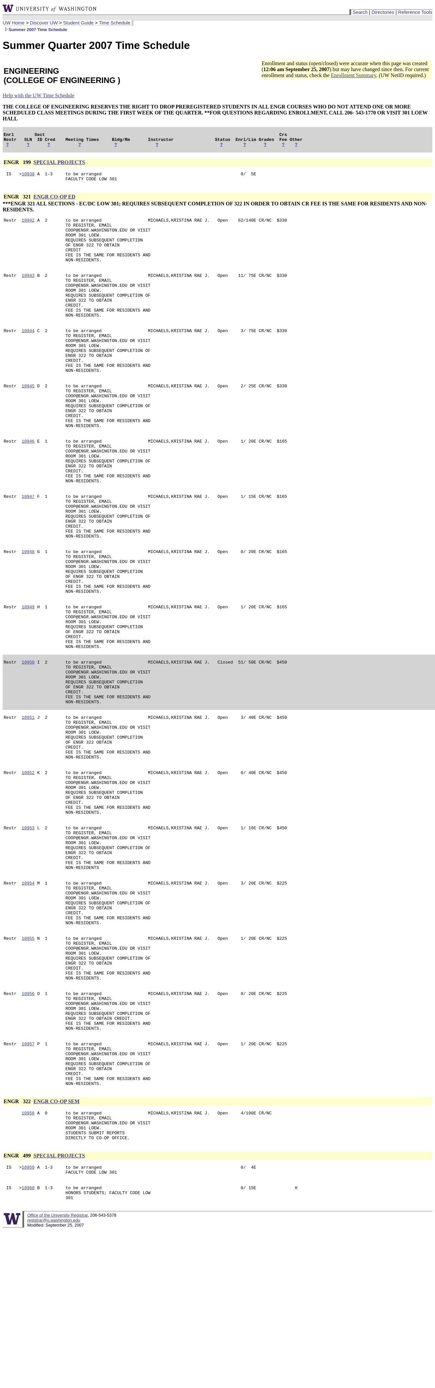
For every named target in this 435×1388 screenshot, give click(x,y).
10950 (28, 739)
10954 (28, 996)
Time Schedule (114, 22)
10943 (28, 290)
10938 (28, 178)
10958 (28, 1261)
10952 (28, 868)
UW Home (13, 22)
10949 (28, 675)
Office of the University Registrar (57, 1372)
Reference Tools (415, 12)
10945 (28, 418)
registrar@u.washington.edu (53, 1377)
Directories (383, 12)
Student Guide (78, 22)
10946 (28, 483)
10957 (28, 1183)
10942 (28, 226)
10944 (28, 354)
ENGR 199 (18, 165)
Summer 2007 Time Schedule (35, 29)
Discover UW (44, 22)
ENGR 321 (18, 201)
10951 (28, 803)
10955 (28, 1060)
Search (360, 12)
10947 (28, 547)
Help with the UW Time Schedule (38, 95)
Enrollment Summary (353, 75)
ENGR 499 (18, 1308)
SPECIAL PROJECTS (59, 165)
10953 (28, 932)
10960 (28, 1343)
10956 (28, 1124)
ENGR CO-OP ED (54, 201)
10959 (28, 1321)
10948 (28, 611)
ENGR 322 (18, 1248)
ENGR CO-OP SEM (56, 1248)
